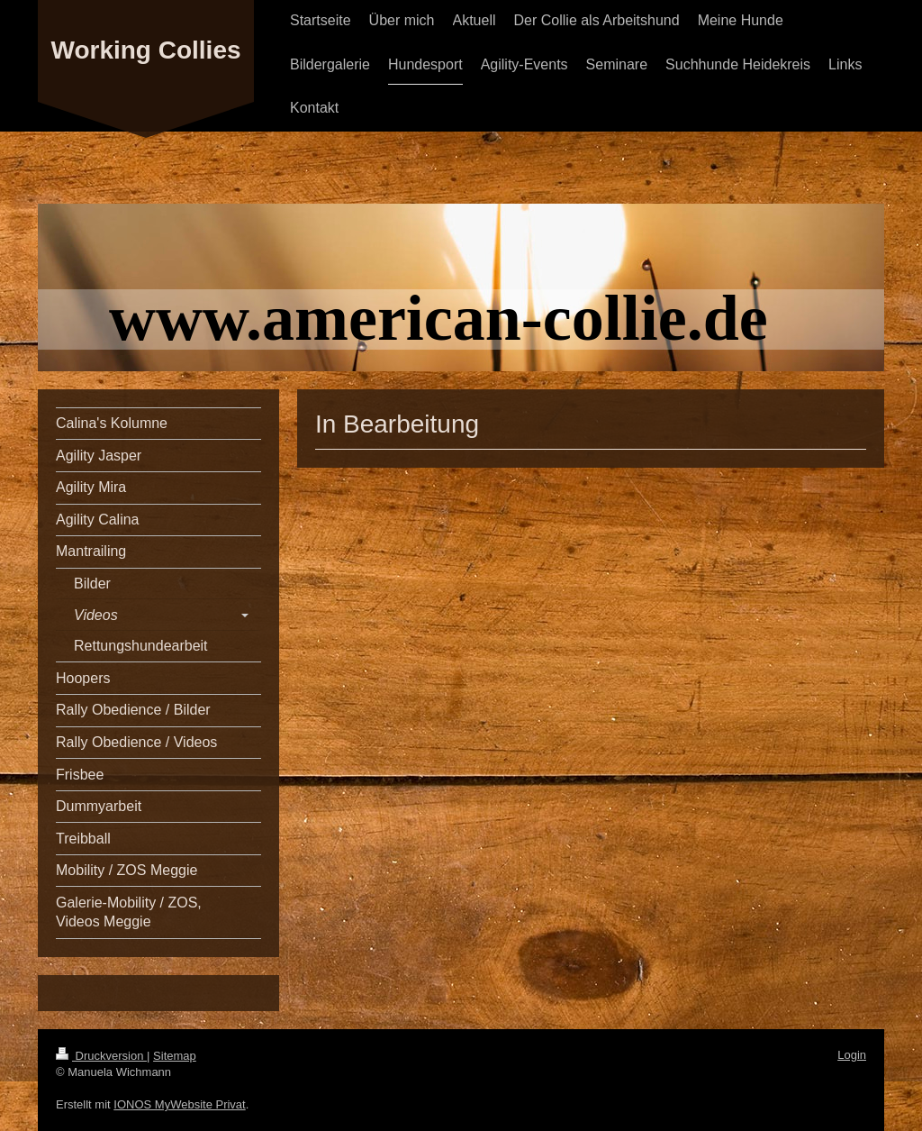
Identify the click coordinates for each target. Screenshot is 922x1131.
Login (851, 1055)
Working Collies (145, 50)
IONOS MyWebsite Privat (179, 1104)
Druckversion (101, 1056)
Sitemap (174, 1056)
